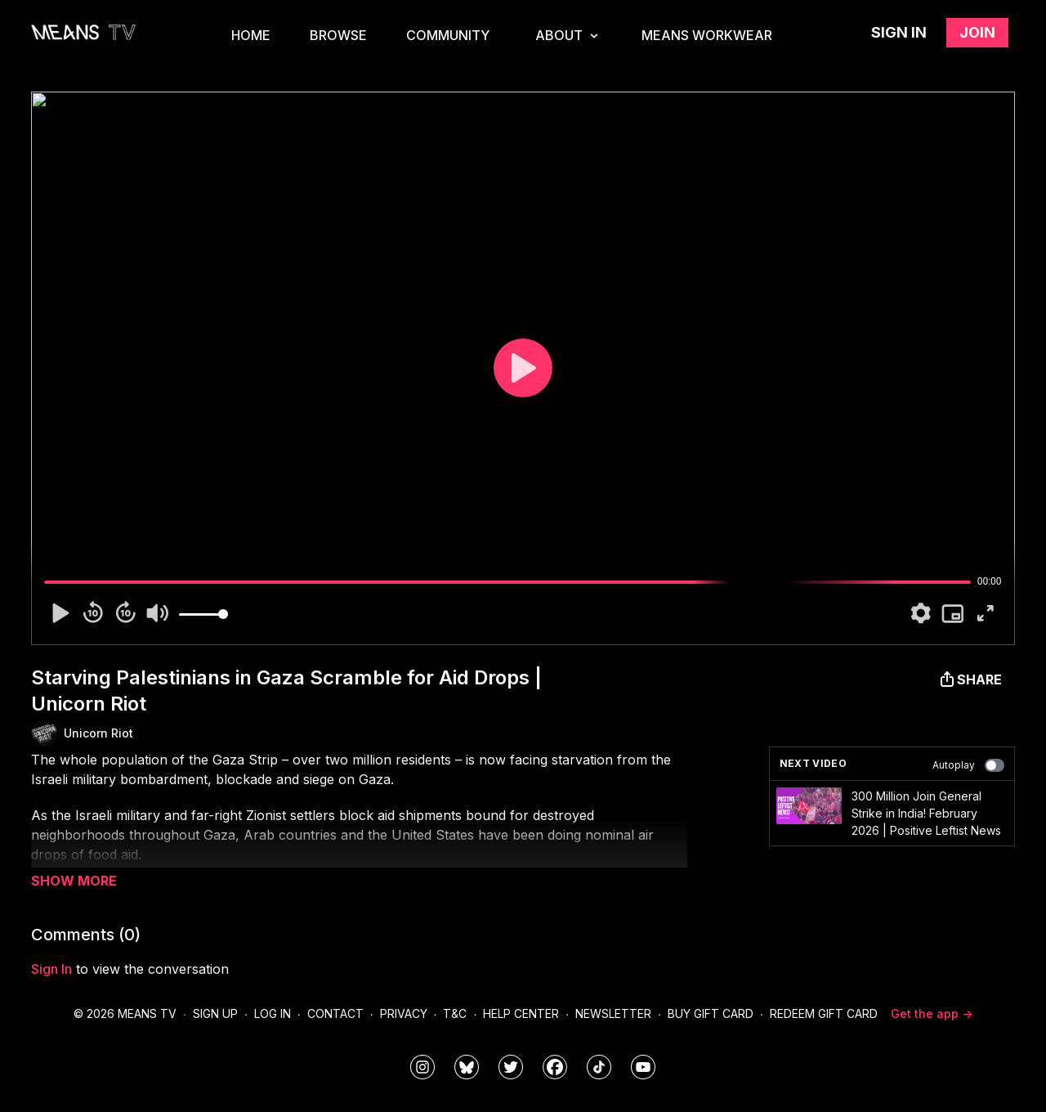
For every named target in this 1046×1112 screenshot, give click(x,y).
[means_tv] (422, 1067)
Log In (272, 1013)
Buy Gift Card (710, 1013)
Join (977, 32)
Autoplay (968, 765)
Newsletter (613, 1013)
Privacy (403, 1013)
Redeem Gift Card (824, 1013)
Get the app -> (931, 1013)
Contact (335, 1013)
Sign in (899, 32)
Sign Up (215, 1013)
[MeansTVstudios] (466, 1067)
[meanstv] (555, 1067)
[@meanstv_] (599, 1067)
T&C (455, 1013)
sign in (51, 969)
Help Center (521, 1013)
